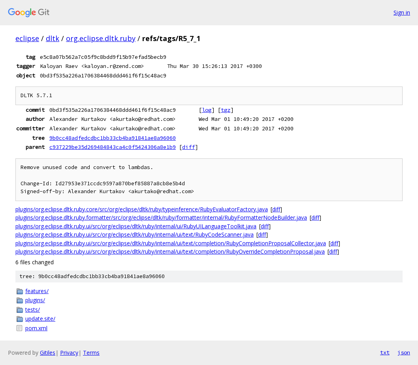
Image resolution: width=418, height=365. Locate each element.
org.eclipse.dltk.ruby (101, 38)
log (206, 109)
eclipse (27, 38)
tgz (225, 109)
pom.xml (36, 328)
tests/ (32, 309)
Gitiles (47, 352)
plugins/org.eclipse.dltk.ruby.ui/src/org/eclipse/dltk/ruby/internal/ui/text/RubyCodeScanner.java (134, 234)
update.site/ (40, 318)
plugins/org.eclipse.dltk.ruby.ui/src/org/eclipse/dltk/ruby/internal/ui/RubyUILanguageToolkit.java (135, 226)
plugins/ (35, 300)
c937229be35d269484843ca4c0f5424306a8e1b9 (112, 147)
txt (385, 352)
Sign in (402, 12)
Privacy (69, 352)
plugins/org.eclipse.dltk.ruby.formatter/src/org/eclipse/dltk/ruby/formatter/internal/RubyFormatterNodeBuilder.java (161, 217)
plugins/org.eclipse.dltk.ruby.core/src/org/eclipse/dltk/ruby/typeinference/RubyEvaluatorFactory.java (141, 209)
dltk (52, 38)
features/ (37, 291)
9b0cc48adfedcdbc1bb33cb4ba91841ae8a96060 (112, 137)
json (403, 352)
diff (188, 147)
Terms (91, 352)
